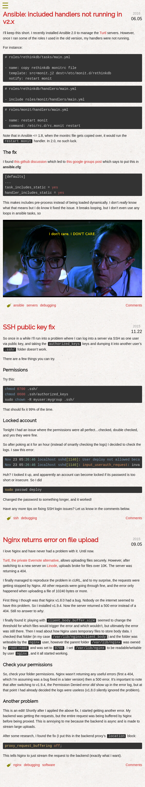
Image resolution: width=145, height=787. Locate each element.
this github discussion (30, 162)
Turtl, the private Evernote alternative (31, 560)
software (48, 765)
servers (32, 305)
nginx (17, 765)
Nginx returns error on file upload (50, 540)
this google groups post (84, 162)
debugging (48, 305)
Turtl (103, 33)
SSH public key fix (29, 327)
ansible (18, 305)
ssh (16, 518)
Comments (134, 305)
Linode (52, 566)
